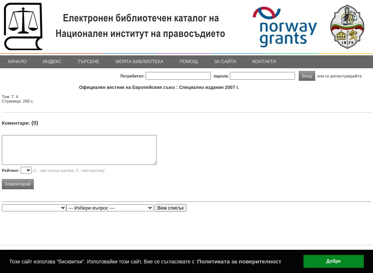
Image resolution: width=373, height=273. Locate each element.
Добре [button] (333, 261)
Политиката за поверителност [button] (239, 261)
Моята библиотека (139, 61)
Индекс (52, 61)
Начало (17, 61)
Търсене (89, 61)
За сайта (225, 61)
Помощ (189, 61)
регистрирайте (346, 75)
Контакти (264, 61)
